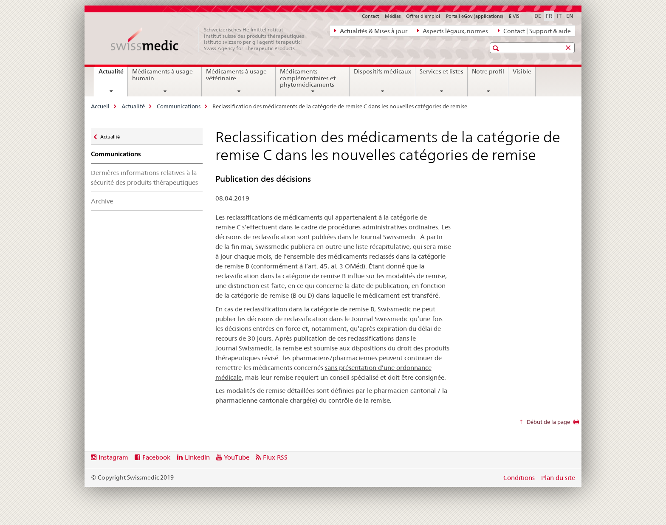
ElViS (514, 16)
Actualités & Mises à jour (370, 30)
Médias (393, 16)
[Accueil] (212, 39)
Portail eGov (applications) (474, 16)
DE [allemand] (537, 15)
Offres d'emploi (423, 16)
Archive (102, 201)
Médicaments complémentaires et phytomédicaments (308, 78)
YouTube (236, 457)
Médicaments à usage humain (162, 75)
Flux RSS (275, 457)
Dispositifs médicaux (382, 71)
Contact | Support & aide (534, 30)
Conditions (519, 478)
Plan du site (558, 478)
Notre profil (488, 71)
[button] (496, 48)
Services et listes (441, 71)
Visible (522, 71)
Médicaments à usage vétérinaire (236, 75)
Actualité (113, 74)
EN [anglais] (569, 15)
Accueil (100, 106)
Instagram (113, 457)
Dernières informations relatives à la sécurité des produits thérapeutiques (144, 177)
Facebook (156, 457)
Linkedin (197, 457)
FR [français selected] (549, 15)
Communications (178, 106)
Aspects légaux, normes (452, 30)
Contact (370, 16)
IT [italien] (559, 15)
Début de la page (547, 421)
